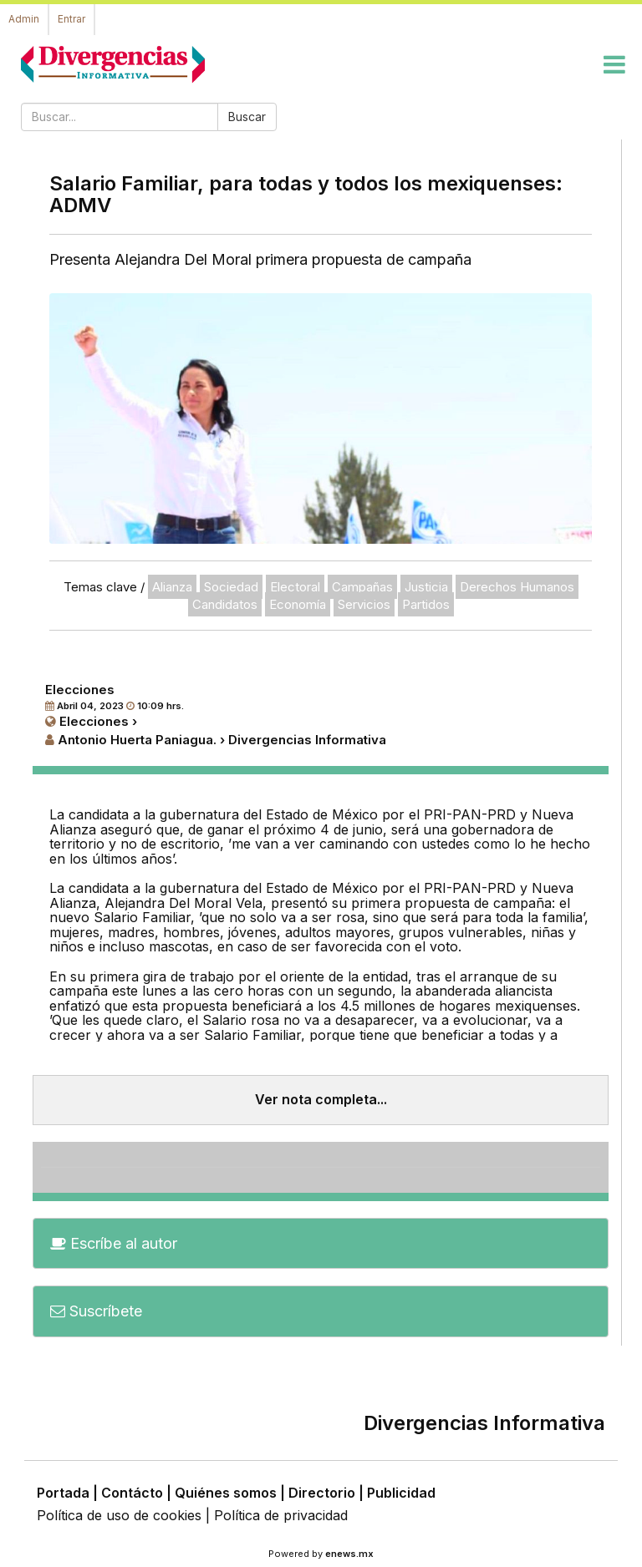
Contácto (132, 1492)
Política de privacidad (281, 1515)
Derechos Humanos (517, 587)
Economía (297, 604)
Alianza (172, 587)
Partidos (426, 604)
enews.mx (349, 1553)
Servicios (364, 604)
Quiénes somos (226, 1492)
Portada (63, 1492)
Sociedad (231, 587)
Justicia (426, 587)
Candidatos (224, 604)
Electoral (295, 587)
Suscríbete (96, 1311)
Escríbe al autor (113, 1243)
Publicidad (401, 1492)
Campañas (362, 587)
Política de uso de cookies (119, 1515)
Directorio (321, 1492)
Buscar (247, 116)
